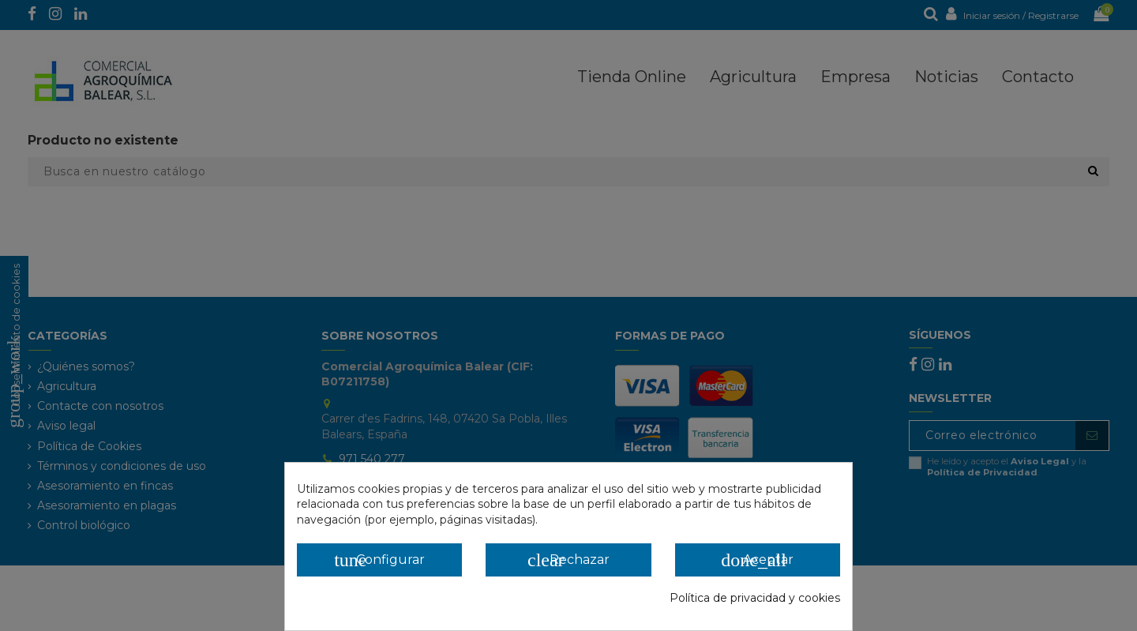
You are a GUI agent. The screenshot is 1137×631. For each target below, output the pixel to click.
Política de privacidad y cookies (755, 598)
